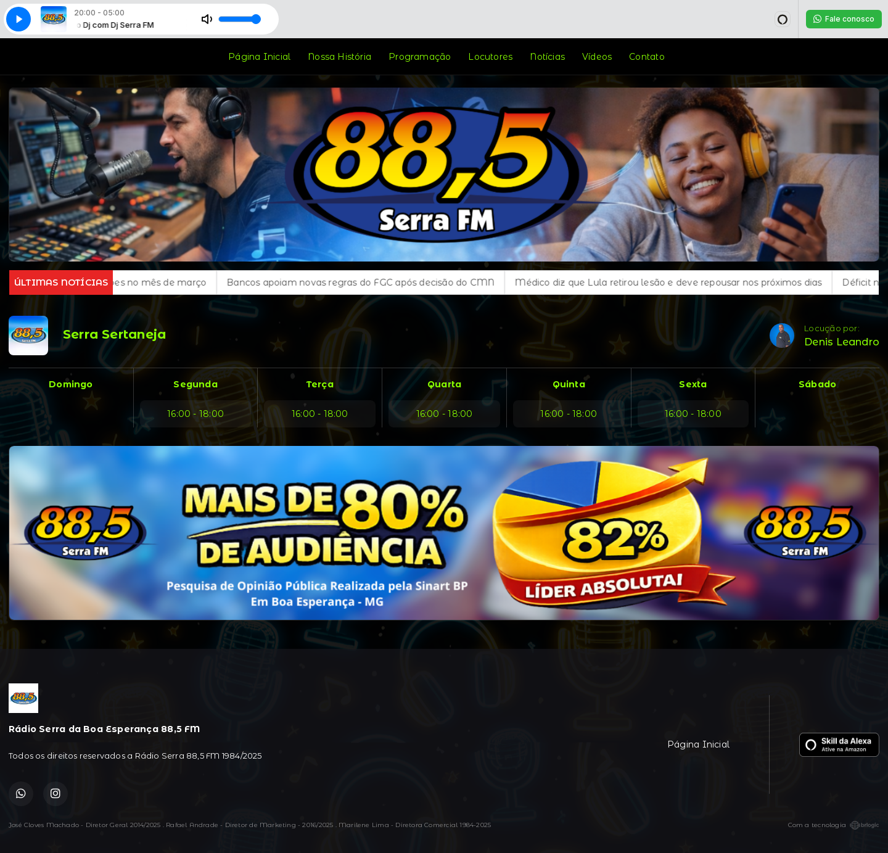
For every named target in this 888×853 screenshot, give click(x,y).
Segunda (195, 384)
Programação (419, 56)
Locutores (490, 56)
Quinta (569, 384)
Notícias (547, 56)
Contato (646, 56)
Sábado (817, 384)
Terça (320, 384)
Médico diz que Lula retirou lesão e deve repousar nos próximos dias (682, 282)
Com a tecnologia (833, 825)
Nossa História (339, 56)
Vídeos (597, 56)
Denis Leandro (841, 342)
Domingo (70, 384)
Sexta (693, 384)
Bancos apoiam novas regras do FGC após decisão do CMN (374, 282)
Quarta (444, 384)
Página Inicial (259, 56)
